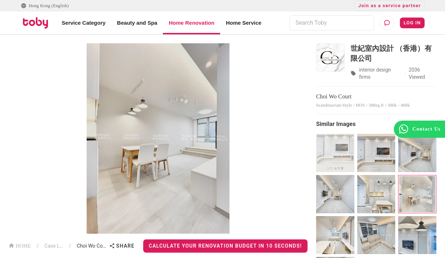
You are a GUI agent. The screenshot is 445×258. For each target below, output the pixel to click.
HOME (20, 245)
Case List (53, 246)
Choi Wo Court (91, 246)
